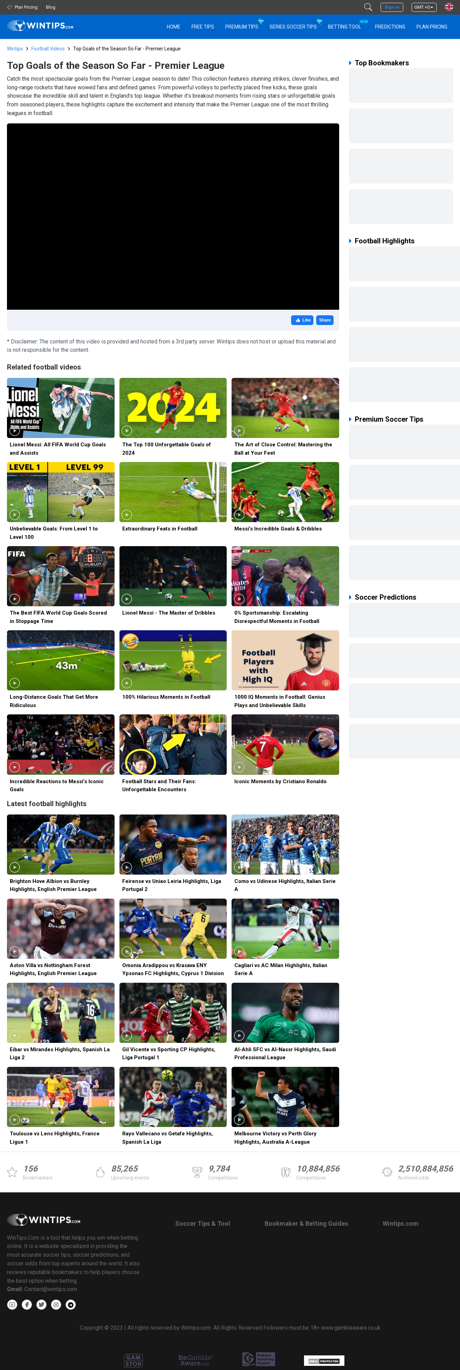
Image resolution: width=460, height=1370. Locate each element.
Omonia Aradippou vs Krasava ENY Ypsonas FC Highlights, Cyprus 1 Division (173, 969)
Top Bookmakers (382, 63)
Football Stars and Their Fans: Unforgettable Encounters (159, 785)
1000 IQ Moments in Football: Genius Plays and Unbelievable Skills (279, 701)
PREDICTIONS (390, 27)
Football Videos (48, 48)
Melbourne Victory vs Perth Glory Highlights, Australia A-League (275, 1137)
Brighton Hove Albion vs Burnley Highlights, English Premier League (53, 885)
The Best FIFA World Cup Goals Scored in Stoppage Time (58, 617)
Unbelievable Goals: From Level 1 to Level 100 (54, 533)
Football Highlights (385, 241)
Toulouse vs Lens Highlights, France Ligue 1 (55, 1137)
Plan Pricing (431, 27)
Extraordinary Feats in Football (159, 529)
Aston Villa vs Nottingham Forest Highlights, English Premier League (53, 969)
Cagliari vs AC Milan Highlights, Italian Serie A (280, 969)
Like (302, 320)
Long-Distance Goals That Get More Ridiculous (54, 701)
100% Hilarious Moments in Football (166, 697)
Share (324, 320)
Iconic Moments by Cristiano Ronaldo (280, 781)
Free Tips (203, 27)
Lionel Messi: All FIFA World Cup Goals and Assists (58, 448)
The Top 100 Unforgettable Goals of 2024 (166, 448)
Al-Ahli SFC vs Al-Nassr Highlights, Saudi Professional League (285, 1053)
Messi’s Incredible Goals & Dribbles (278, 529)
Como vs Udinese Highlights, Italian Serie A (285, 885)
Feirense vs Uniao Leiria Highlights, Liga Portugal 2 (171, 885)
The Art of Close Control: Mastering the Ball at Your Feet (283, 448)
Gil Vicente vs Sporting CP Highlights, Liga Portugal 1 (168, 1053)
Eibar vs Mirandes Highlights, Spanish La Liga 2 (60, 1053)
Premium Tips (241, 27)
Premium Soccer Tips (389, 419)
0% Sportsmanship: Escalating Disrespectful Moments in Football (276, 617)
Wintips (15, 48)
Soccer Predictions (385, 597)
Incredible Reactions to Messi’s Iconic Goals (57, 785)
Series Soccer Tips (293, 27)
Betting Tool (347, 24)
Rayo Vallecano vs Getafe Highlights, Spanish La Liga (167, 1137)
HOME (173, 27)
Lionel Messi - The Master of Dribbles (168, 613)
